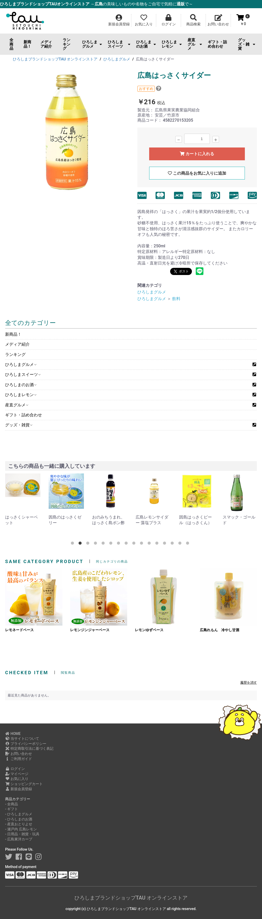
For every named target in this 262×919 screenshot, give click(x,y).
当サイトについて (22, 738)
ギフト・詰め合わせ (217, 44)
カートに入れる (197, 154)
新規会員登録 (18, 789)
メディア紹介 (46, 44)
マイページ (16, 774)
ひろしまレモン (171, 44)
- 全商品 (11, 804)
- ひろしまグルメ (18, 814)
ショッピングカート (24, 784)
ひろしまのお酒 (146, 44)
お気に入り (16, 779)
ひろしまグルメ (92, 44)
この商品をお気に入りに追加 (197, 173)
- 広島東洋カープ (18, 839)
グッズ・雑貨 (246, 44)
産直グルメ (195, 44)
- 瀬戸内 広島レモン (21, 829)
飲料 (176, 298)
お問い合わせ (18, 754)
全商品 (11, 44)
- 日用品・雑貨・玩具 (22, 834)
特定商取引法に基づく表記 (29, 748)
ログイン (15, 769)
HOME (13, 734)
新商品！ (27, 44)
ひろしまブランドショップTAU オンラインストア (131, 898)
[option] (66, 134)
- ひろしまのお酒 (18, 819)
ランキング (66, 44)
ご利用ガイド (18, 759)
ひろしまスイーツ (119, 44)
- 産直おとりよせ (18, 824)
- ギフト (11, 809)
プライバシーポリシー (25, 744)
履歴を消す (248, 682)
